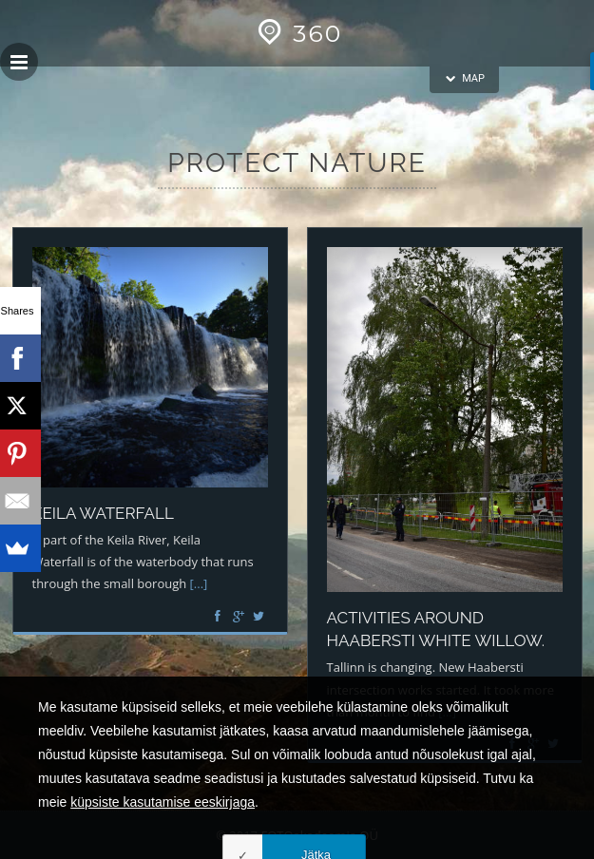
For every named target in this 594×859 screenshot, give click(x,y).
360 (297, 33)
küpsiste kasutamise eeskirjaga (162, 841)
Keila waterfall (103, 513)
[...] (199, 583)
